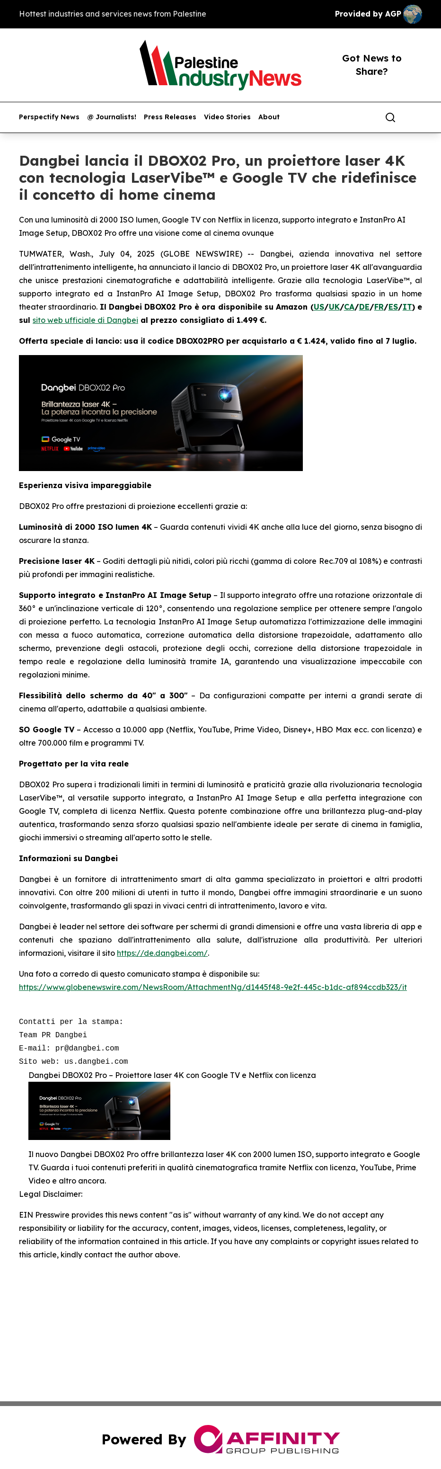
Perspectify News (49, 117)
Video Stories (227, 117)
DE (364, 307)
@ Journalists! (111, 117)
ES (393, 307)
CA (349, 307)
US (319, 307)
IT (407, 307)
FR (379, 307)
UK (334, 307)
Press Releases (170, 117)
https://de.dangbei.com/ (162, 953)
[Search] (390, 117)
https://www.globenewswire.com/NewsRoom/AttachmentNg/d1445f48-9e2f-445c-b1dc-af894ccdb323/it (213, 987)
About (269, 117)
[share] (415, 117)
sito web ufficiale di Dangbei (85, 320)
